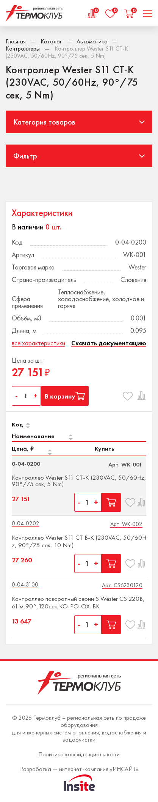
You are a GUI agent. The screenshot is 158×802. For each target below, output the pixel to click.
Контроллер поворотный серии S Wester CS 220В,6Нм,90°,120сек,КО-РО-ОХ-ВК (78, 602)
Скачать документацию (108, 343)
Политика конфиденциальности (79, 754)
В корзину (65, 396)
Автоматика (92, 41)
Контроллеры (23, 48)
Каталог (51, 41)
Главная (16, 41)
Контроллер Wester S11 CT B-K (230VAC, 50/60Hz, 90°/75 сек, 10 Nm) (79, 541)
